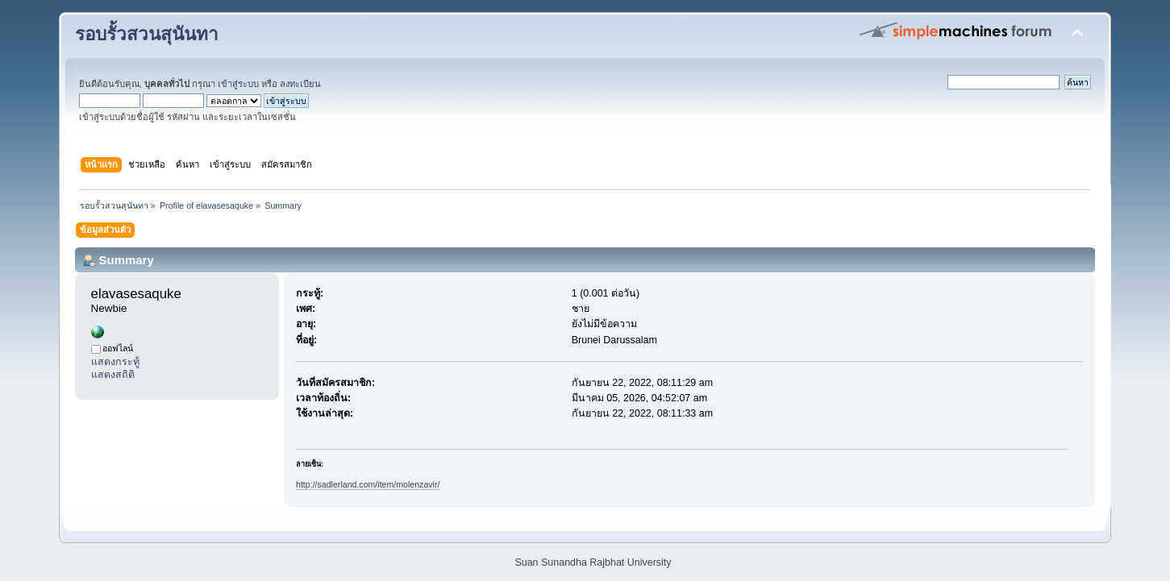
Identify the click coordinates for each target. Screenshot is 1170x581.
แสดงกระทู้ (115, 361)
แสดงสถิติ (113, 374)
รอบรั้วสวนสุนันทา (147, 34)
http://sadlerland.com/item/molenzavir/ (367, 484)
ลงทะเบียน (300, 84)
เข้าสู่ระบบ (238, 84)
